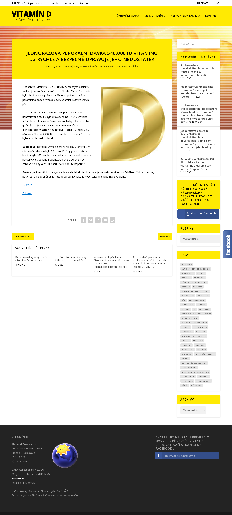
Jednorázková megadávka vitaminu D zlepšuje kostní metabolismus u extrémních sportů (198, 86)
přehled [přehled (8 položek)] (201, 344)
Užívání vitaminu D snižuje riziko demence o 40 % (71, 253)
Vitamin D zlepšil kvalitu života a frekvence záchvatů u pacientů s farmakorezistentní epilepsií (111, 256)
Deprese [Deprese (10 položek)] (186, 281)
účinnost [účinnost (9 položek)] (196, 380)
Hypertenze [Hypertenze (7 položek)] (188, 299)
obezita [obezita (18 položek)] (186, 335)
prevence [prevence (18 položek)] (199, 340)
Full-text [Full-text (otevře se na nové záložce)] (27, 188)
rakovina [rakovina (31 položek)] (187, 349)
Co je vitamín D (154, 16)
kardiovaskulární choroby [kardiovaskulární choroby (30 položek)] (196, 308)
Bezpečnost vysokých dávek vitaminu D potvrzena (33, 253)
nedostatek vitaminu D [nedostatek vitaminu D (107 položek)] (194, 330)
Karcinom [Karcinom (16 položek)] (204, 304)
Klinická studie (112, 61)
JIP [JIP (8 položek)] (194, 304)
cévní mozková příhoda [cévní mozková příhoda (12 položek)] (194, 277)
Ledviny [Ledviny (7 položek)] (186, 322)
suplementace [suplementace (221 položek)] (189, 362)
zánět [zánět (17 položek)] (185, 380)
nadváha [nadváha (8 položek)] (200, 326)
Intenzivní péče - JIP (91, 61)
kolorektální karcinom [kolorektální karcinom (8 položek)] (194, 317)
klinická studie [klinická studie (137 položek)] (190, 313)
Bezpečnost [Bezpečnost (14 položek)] (188, 268)
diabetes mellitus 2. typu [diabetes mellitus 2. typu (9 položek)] (195, 286)
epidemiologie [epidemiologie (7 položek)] (196, 295)
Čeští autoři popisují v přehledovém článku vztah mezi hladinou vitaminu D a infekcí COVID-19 (150, 256)
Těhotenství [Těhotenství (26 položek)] (188, 371)
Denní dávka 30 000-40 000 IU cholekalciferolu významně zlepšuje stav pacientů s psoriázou (197, 158)
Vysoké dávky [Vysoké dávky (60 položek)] (203, 375)
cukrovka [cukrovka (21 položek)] (199, 272)
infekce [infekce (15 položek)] (186, 304)
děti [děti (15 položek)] (184, 295)
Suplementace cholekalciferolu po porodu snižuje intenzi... (61, 3)
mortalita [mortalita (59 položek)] (187, 326)
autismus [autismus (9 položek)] (187, 259)
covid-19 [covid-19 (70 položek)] (186, 272)
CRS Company (29, 510)
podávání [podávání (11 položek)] (186, 340)
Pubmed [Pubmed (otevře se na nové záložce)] (27, 179)
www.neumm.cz (22, 473)
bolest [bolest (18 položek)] (201, 268)
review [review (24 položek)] (185, 353)
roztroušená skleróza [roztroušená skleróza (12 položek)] (194, 357)
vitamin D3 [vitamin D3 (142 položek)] (187, 375)
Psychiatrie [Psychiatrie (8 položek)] (188, 344)
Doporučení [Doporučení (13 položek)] (188, 290)
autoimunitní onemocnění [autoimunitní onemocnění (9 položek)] (196, 263)
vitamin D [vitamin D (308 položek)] (203, 371)
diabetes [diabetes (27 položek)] (197, 281)
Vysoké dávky (130, 61)
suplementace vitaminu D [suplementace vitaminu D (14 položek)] (195, 366)
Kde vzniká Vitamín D (185, 16)
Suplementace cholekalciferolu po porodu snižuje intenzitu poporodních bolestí (197, 64)
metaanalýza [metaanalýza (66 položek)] (200, 322)
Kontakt (211, 16)
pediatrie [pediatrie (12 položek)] (198, 335)
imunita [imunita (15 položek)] (201, 299)
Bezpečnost (71, 61)
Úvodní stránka (128, 16)
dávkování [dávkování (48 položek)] (203, 290)
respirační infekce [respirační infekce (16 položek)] (205, 349)
